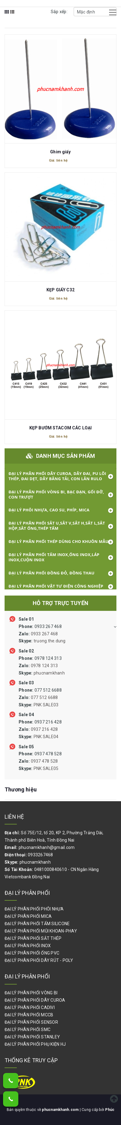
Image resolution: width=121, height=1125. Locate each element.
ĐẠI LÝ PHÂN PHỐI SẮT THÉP (33, 938)
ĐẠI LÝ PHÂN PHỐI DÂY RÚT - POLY (39, 960)
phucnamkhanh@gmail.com (47, 847)
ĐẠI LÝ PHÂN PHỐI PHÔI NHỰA (34, 908)
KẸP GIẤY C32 (60, 289)
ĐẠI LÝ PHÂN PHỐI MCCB (29, 1014)
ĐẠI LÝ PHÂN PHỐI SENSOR (31, 1022)
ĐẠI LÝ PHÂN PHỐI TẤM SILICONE (37, 923)
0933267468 (40, 854)
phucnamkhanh (35, 862)
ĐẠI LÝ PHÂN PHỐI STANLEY (32, 1036)
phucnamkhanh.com (60, 1110)
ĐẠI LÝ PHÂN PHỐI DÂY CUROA (35, 1000)
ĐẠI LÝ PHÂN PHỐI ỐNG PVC (32, 953)
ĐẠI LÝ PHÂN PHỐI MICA (28, 916)
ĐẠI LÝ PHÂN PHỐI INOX (28, 945)
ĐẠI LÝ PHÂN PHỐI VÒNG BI (31, 992)
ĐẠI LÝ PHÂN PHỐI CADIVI (30, 1007)
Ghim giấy (60, 151)
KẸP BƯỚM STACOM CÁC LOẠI (60, 427)
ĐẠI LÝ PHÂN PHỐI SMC (27, 1029)
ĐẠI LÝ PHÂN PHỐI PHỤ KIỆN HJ (35, 1044)
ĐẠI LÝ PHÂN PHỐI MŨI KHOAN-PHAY (41, 931)
